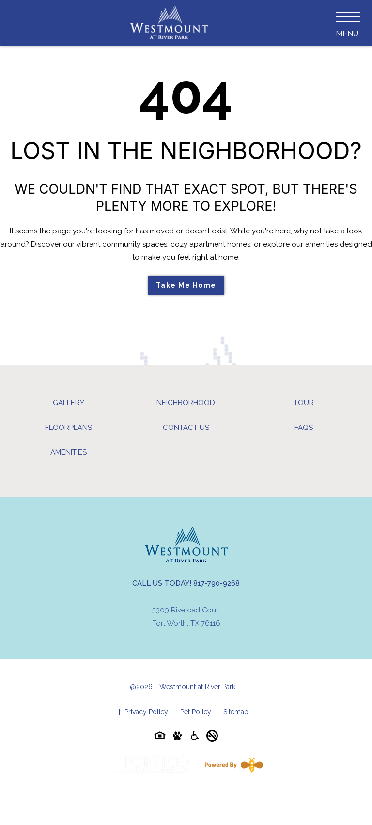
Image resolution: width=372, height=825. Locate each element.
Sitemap (235, 712)
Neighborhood (185, 402)
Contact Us (186, 427)
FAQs (303, 427)
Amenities (68, 452)
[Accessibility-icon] (195, 737)
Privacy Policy (146, 712)
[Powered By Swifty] (232, 765)
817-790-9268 (216, 583)
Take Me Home (186, 285)
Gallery (68, 402)
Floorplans (68, 427)
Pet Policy (195, 712)
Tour (304, 402)
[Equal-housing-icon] (160, 737)
